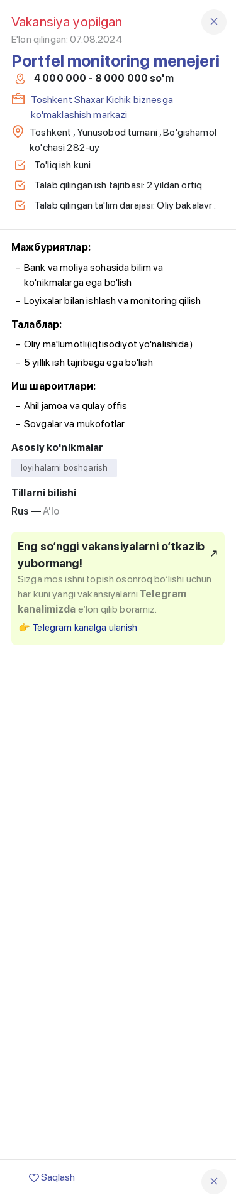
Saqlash (52, 1177)
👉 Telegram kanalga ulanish (78, 627)
